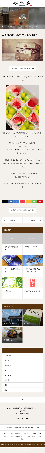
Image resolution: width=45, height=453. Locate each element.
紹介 (6, 390)
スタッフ (8, 370)
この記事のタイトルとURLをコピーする (22, 68)
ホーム (6, 434)
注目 (6, 385)
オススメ (8, 360)
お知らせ (8, 355)
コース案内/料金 (15, 434)
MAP (34, 434)
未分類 (7, 380)
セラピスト (26, 434)
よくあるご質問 (30, 436)
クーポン (8, 365)
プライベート (9, 375)
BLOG (11, 436)
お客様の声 (19, 436)
